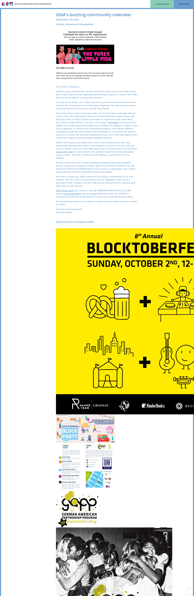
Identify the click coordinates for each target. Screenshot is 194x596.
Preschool (184, 4)
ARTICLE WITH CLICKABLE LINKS (75, 222)
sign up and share (72, 193)
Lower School (162, 4)
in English (113, 122)
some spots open (64, 152)
